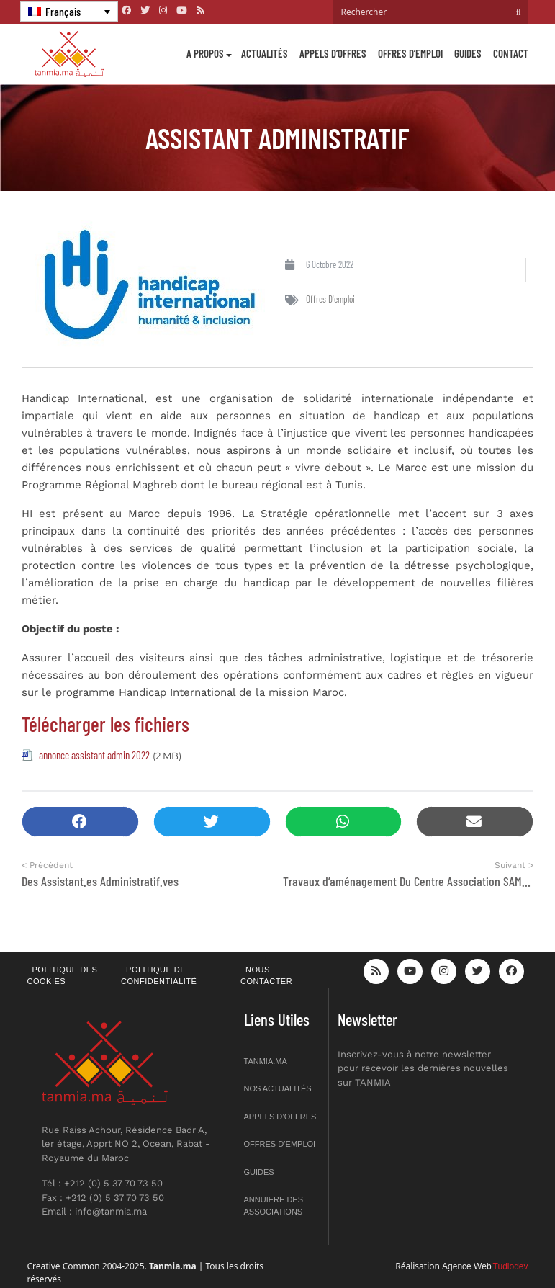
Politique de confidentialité (159, 975)
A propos (205, 53)
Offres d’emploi (410, 53)
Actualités (264, 53)
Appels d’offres (332, 53)
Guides (468, 53)
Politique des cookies (62, 975)
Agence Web (467, 1266)
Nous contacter (266, 975)
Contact (510, 53)
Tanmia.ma (265, 1061)
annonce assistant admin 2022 (94, 754)
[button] (80, 821)
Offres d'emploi (330, 299)
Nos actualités (278, 1088)
